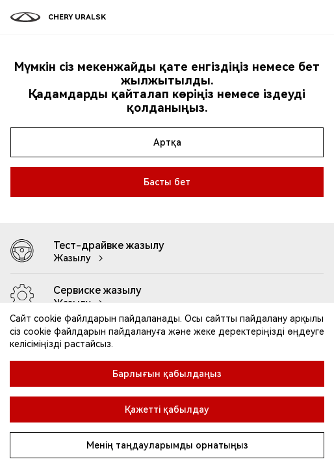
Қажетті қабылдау (167, 409)
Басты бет (167, 182)
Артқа (167, 142)
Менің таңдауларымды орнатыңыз (167, 445)
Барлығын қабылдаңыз (167, 374)
